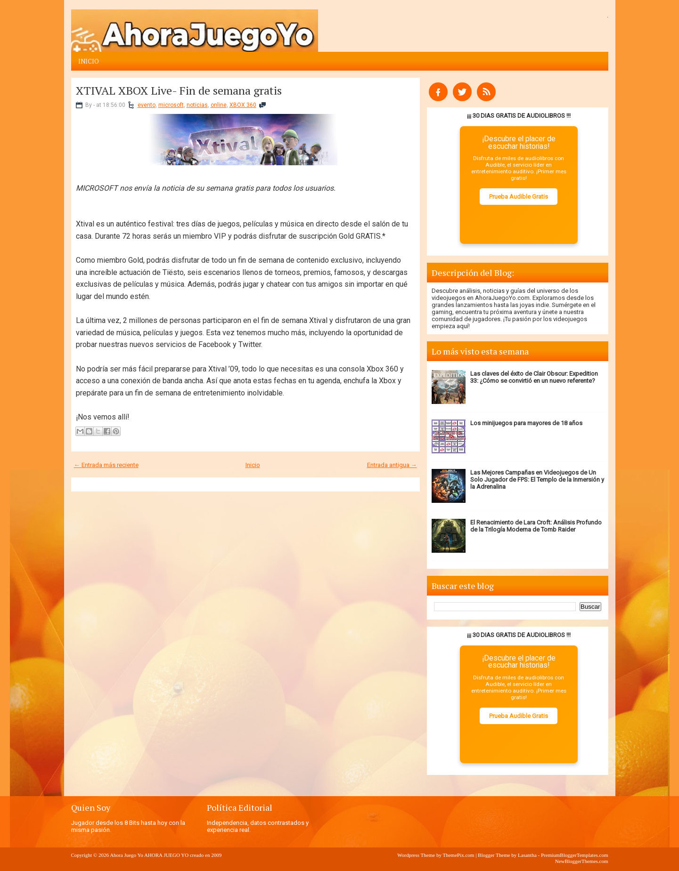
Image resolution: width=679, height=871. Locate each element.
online (219, 105)
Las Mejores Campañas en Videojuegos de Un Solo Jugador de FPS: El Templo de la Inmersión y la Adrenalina (537, 479)
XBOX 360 (242, 105)
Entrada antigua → (392, 464)
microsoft (171, 105)
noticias (197, 105)
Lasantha (527, 855)
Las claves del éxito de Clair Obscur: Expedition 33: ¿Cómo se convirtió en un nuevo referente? (534, 377)
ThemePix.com (458, 855)
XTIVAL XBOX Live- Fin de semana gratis (179, 90)
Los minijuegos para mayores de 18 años (526, 423)
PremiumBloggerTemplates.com (574, 855)
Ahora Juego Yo (126, 855)
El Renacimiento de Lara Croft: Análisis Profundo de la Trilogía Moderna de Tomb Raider (536, 526)
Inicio (88, 61)
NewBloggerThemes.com (581, 861)
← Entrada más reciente (106, 464)
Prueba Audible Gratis (518, 196)
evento (146, 105)
